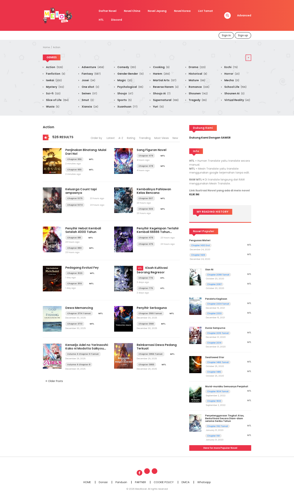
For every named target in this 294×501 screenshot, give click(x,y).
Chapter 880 (74, 247)
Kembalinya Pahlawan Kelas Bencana (154, 191)
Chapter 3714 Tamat (79, 313)
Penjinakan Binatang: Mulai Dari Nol (85, 152)
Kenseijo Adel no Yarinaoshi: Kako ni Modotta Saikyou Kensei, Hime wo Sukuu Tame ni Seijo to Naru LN (86, 350)
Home (46, 47)
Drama (197, 67)
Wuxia (52, 106)
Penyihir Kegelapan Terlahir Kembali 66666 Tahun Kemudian (158, 232)
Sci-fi (52, 93)
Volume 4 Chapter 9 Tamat (83, 353)
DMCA (185, 482)
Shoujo (125, 93)
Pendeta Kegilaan (216, 298)
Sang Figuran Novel (151, 150)
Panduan (121, 482)
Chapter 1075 (74, 198)
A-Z (120, 138)
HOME (87, 482)
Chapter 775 (146, 288)
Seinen (89, 93)
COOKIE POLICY (164, 482)
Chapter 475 (146, 244)
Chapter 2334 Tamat (218, 303)
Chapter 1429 (198, 254)
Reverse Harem (165, 87)
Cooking (161, 67)
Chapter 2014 (214, 342)
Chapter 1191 (213, 435)
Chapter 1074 (75, 204)
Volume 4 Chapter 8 (78, 364)
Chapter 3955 (146, 364)
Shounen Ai (234, 93)
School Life (235, 87)
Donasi (103, 482)
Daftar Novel (107, 11)
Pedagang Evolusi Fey (82, 267)
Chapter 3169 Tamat (150, 313)
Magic (124, 80)
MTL (91, 159)
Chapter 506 (146, 208)
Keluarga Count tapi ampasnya (81, 191)
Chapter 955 (74, 169)
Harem (161, 74)
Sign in (226, 35)
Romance (198, 87)
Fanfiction (55, 74)
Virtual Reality (237, 100)
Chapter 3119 (74, 283)
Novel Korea (182, 11)
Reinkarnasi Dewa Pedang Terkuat (157, 347)
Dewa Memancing (79, 308)
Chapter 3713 (74, 323)
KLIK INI (194, 194)
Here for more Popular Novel (220, 447)
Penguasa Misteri (199, 240)
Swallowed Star (214, 357)
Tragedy (197, 100)
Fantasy (91, 74)
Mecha (231, 80)
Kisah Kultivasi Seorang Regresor (152, 270)
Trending (145, 138)
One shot (90, 87)
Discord (116, 20)
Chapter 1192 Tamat (217, 426)
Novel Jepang (157, 11)
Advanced (244, 15)
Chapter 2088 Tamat (218, 274)
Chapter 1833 (214, 400)
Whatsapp (204, 482)
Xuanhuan (127, 106)
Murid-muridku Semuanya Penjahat (226, 386)
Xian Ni (209, 269)
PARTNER (140, 482)
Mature (196, 80)
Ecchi (231, 67)
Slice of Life (57, 100)
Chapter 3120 (74, 273)
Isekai (53, 80)
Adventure (92, 67)
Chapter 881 (74, 237)
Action (56, 47)
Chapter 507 (146, 198)
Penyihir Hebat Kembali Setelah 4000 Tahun (83, 230)
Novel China (132, 11)
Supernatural (165, 100)
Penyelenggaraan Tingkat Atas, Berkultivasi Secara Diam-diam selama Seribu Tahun (224, 418)
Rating (131, 138)
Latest (111, 138)
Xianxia (89, 106)
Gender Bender (130, 74)
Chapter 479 (146, 155)
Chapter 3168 (146, 323)
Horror (232, 74)
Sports (124, 100)
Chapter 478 (146, 166)
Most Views (161, 138)
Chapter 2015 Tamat (218, 333)
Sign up (243, 35)
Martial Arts (164, 80)
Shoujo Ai (161, 93)
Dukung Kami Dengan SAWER (210, 137)
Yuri (158, 106)
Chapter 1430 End (200, 245)
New (175, 138)
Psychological (130, 87)
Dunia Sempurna (215, 328)
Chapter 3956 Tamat (151, 353)
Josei (88, 80)
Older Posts (54, 381)
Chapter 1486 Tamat (218, 362)
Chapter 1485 (214, 371)
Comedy (126, 67)
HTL (101, 20)
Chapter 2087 (214, 284)
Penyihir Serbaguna (152, 308)
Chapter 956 (74, 159)
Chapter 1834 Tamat (217, 391)
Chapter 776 (146, 277)
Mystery (54, 87)
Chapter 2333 (214, 313)
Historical (197, 74)
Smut (87, 100)
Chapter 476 (146, 237)
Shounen (198, 93)
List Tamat (205, 11)
